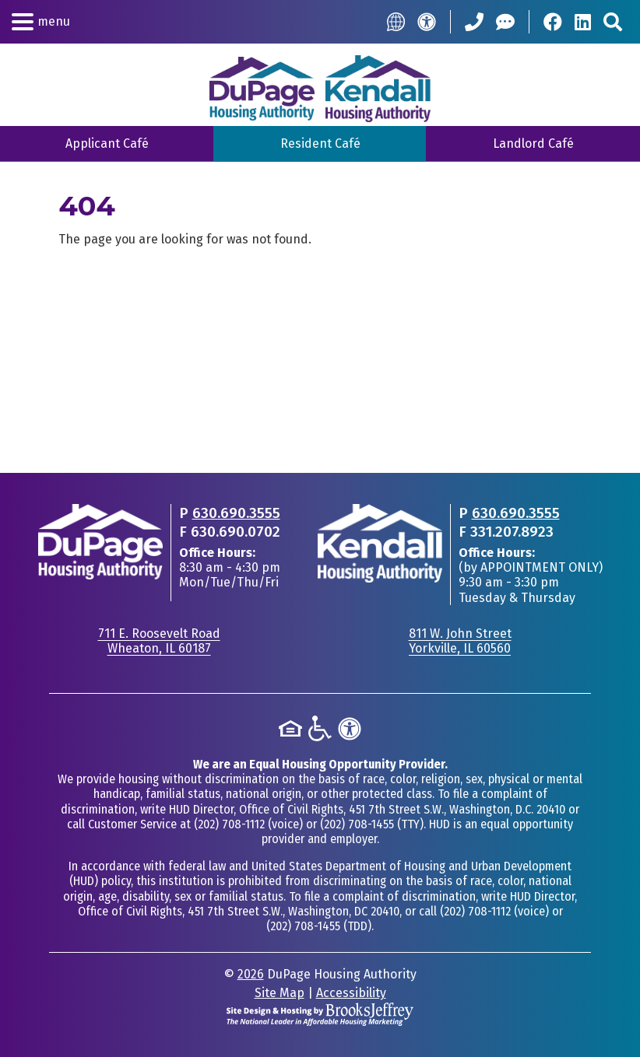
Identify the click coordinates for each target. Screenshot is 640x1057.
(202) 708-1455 (357, 824)
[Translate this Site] (396, 21)
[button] (41, 21)
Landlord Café (533, 143)
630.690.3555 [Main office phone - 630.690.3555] (236, 513)
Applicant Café (107, 143)
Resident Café (320, 143)
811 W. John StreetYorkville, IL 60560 (460, 641)
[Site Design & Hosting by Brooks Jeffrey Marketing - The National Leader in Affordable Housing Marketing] (320, 1013)
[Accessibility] (426, 21)
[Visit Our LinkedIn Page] (583, 21)
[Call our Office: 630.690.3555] (474, 21)
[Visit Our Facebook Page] (552, 21)
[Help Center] (505, 21)
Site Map (279, 992)
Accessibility (351, 992)
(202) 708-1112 (229, 824)
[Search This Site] (612, 21)
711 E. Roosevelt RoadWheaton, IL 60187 (159, 641)
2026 (250, 974)
